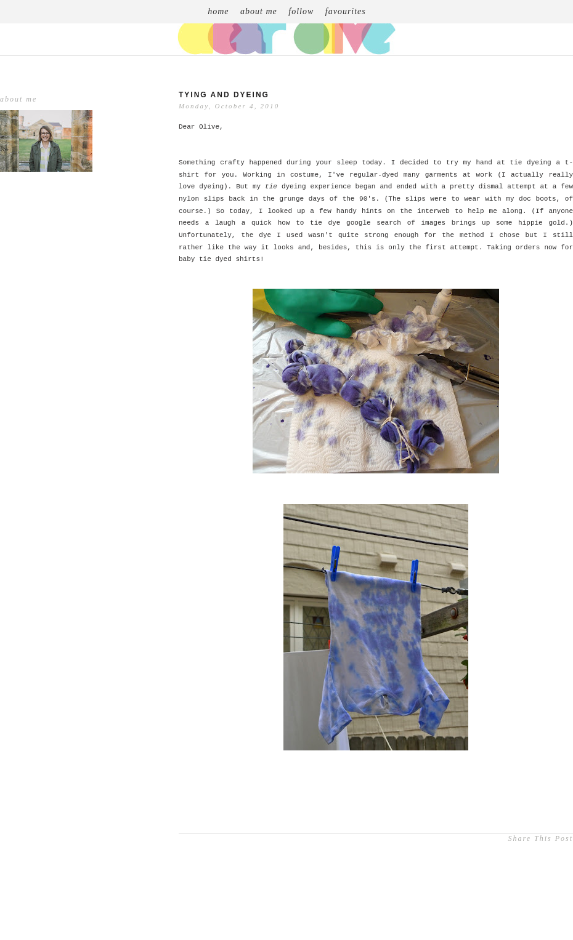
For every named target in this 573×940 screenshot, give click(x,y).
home (218, 11)
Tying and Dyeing (224, 94)
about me (258, 11)
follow (301, 11)
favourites (345, 11)
